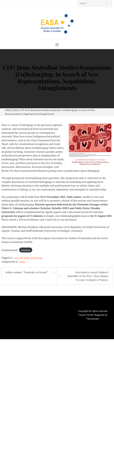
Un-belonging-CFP (9, 250)
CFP (21, 258)
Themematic (92, 318)
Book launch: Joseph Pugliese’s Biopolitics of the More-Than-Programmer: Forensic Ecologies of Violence (88, 276)
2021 (16, 258)
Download (25, 250)
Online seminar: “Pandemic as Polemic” (26, 272)
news (27, 258)
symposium (36, 258)
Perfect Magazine (95, 314)
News (22, 262)
